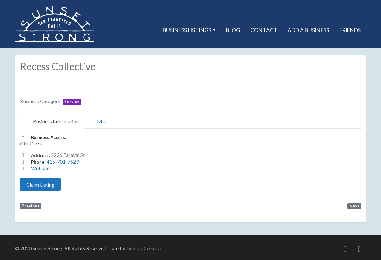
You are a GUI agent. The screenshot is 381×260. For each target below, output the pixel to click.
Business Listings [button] (187, 30)
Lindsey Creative (144, 248)
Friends (350, 30)
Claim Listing (40, 185)
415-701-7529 (63, 161)
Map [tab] (99, 121)
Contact (264, 30)
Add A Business (308, 30)
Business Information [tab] (52, 121)
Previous (31, 205)
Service (71, 101)
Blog (233, 30)
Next (354, 205)
